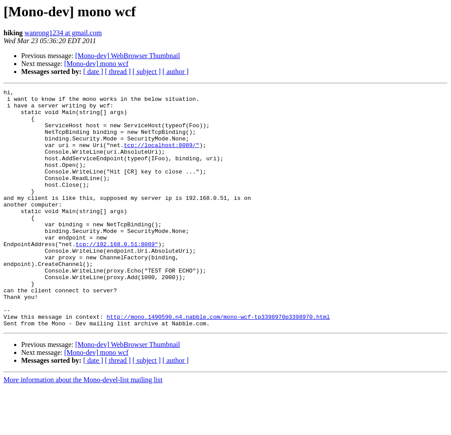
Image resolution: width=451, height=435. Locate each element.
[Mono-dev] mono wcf (96, 63)
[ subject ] (147, 71)
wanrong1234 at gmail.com (63, 33)
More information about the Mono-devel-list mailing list (83, 427)
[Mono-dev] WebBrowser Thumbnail (127, 55)
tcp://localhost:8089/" (162, 157)
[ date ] (93, 71)
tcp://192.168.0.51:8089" (117, 276)
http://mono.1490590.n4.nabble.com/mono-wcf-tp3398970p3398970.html (218, 363)
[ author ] (176, 71)
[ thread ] (118, 71)
